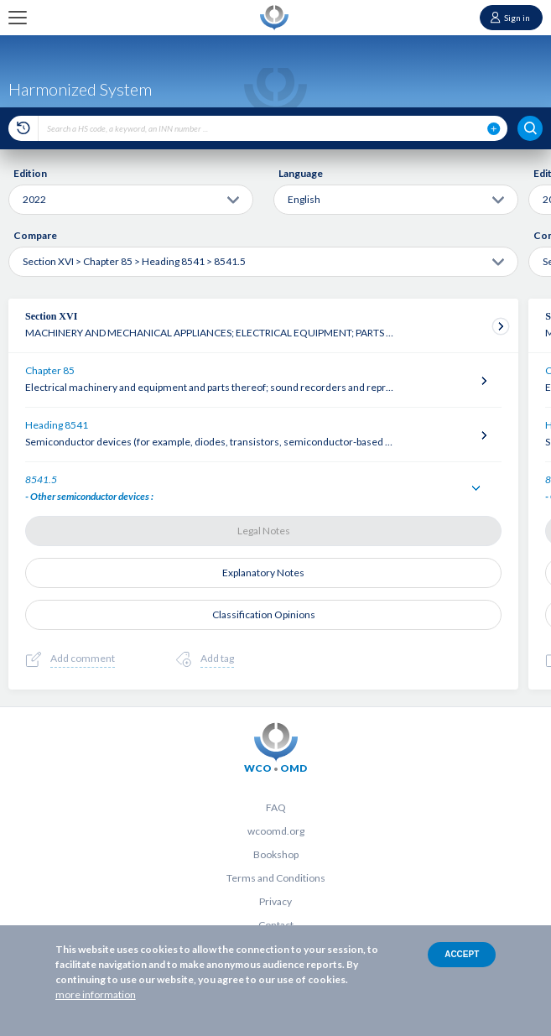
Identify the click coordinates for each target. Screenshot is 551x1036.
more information (95, 994)
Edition (30, 173)
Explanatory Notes (263, 572)
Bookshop (276, 854)
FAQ (276, 807)
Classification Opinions (263, 614)
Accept (461, 954)
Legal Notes (263, 530)
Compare (35, 235)
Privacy (275, 901)
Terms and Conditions (275, 878)
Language (300, 173)
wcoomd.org (275, 831)
